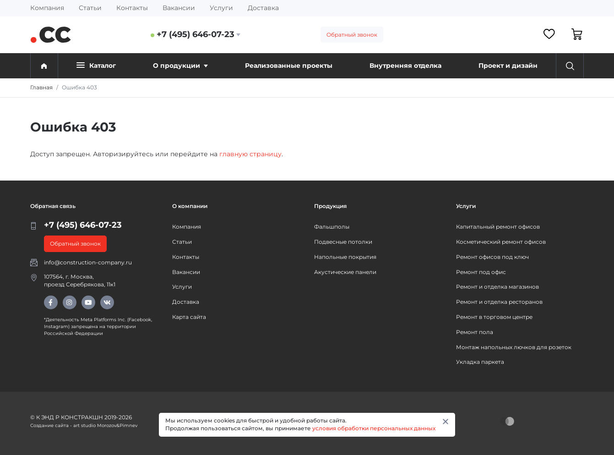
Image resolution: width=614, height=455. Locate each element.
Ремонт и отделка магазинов (497, 286)
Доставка (263, 8)
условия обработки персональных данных (373, 428)
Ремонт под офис (481, 272)
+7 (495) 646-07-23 (195, 34)
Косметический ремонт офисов (501, 241)
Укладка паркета (480, 361)
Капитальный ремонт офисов (498, 226)
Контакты (132, 8)
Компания (47, 8)
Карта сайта (189, 316)
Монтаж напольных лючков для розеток (513, 347)
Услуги (221, 8)
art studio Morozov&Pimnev (105, 425)
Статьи (90, 8)
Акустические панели (345, 272)
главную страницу (250, 154)
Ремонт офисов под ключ (492, 256)
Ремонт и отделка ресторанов (499, 301)
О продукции (180, 65)
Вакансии (179, 8)
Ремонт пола (474, 332)
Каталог (96, 65)
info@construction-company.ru (88, 262)
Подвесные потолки (343, 241)
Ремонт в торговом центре (494, 316)
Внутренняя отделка (405, 65)
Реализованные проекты (288, 65)
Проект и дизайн (508, 65)
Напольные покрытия (345, 256)
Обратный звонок (351, 34)
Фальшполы (331, 226)
